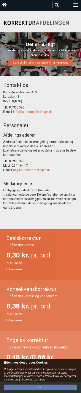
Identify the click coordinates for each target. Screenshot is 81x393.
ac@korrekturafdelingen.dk (31, 170)
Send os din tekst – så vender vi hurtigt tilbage (40, 62)
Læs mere (15, 269)
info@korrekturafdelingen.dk (32, 111)
